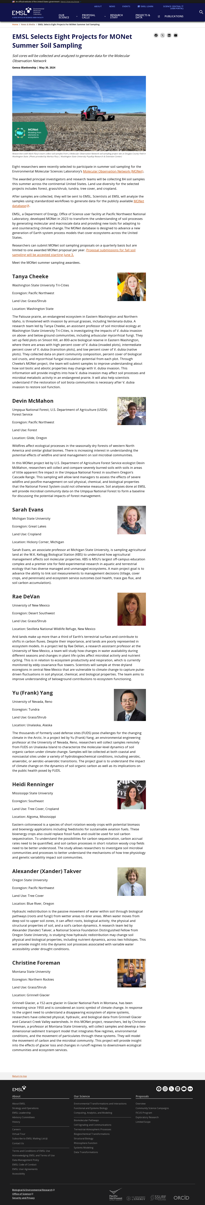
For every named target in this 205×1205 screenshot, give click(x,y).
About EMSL (18, 1103)
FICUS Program (144, 1112)
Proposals (142, 1096)
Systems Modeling (83, 1147)
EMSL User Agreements (25, 1169)
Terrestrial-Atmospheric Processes (92, 1129)
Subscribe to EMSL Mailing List (28, 1138)
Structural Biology (83, 1138)
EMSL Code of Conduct (24, 1164)
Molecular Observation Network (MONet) (113, 171)
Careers (16, 1129)
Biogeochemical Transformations (92, 1134)
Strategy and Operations (25, 1108)
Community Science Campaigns (152, 1108)
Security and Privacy (23, 1197)
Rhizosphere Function (85, 1143)
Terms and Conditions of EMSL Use (31, 1150)
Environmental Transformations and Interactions (100, 1103)
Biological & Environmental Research (32, 1189)
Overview (140, 1103)
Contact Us (18, 1143)
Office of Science (21, 1193)
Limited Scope (143, 1121)
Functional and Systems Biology (91, 1108)
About (16, 1096)
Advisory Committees (23, 1117)
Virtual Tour (18, 1134)
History (16, 1121)
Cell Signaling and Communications (92, 1124)
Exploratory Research (147, 1117)
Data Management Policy (25, 1160)
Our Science (82, 1096)
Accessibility (18, 1173)
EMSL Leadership (21, 1112)
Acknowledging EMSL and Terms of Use (33, 1155)
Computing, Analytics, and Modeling (93, 1112)
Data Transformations (86, 1152)
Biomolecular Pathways (86, 1120)
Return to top (19, 1076)
